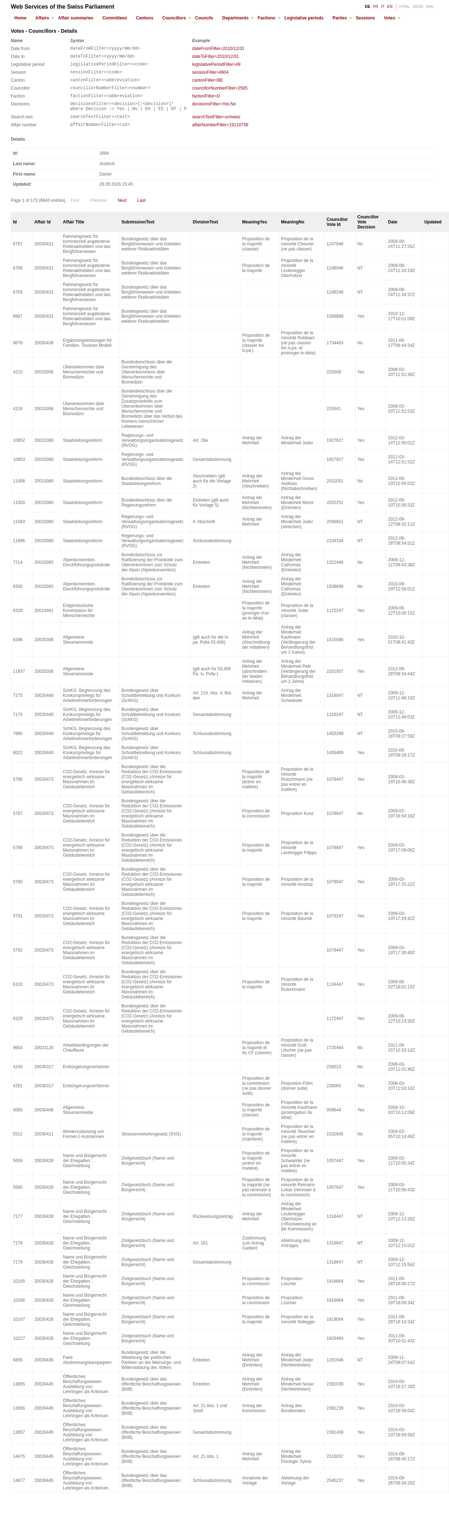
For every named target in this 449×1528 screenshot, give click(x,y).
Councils (204, 18)
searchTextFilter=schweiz (216, 126)
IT (383, 6)
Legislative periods (303, 18)
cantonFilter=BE (207, 84)
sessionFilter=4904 (210, 75)
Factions (266, 18)
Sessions (365, 18)
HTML (404, 6)
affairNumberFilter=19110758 (220, 135)
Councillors (174, 18)
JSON (418, 6)
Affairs (42, 18)
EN (390, 6)
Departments (235, 18)
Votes (389, 18)
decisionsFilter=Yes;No (214, 111)
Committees (114, 18)
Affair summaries (75, 18)
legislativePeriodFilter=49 (216, 66)
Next (122, 212)
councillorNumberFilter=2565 (220, 93)
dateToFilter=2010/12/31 (215, 57)
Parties (339, 18)
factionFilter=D (206, 102)
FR (375, 6)
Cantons (144, 18)
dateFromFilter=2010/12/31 (218, 48)
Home (20, 18)
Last (141, 212)
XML (430, 6)
